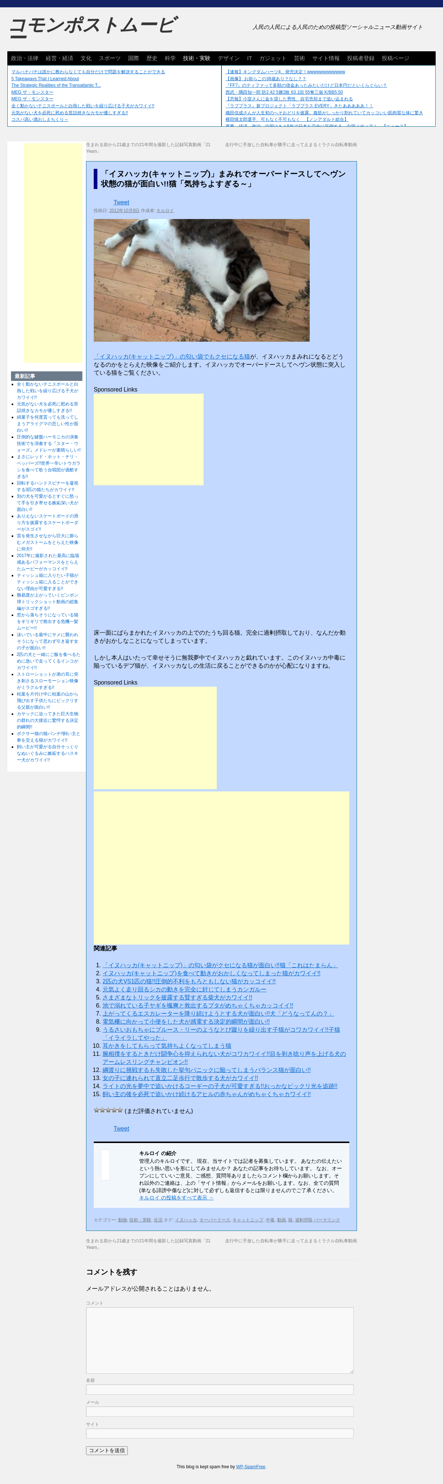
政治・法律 (24, 58)
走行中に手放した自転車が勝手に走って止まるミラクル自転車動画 (291, 144)
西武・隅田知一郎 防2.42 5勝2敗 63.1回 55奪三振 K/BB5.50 (284, 92)
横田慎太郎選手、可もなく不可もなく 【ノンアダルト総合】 (287, 119)
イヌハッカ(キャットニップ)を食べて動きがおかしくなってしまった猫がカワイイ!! (212, 973)
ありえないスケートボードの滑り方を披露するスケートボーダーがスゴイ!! (47, 522)
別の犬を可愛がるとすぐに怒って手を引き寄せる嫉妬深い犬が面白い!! (47, 503)
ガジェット (273, 58)
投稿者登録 (361, 58)
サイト (92, 1424)
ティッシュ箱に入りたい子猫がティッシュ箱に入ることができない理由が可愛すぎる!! (47, 582)
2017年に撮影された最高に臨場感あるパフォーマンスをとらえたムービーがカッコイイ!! (48, 562)
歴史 (151, 58)
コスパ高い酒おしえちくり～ (39, 119)
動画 (281, 1220)
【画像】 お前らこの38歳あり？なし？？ (266, 78)
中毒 (270, 1220)
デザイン (229, 58)
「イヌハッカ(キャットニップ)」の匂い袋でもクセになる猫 (172, 356)
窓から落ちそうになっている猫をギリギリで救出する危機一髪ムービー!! (47, 621)
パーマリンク (327, 1220)
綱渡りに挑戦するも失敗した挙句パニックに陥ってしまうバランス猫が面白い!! (207, 1070)
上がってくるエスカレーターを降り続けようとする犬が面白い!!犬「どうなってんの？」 (218, 1013)
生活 (158, 1220)
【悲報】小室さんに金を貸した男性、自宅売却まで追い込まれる (289, 98)
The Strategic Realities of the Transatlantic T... (56, 85)
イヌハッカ (186, 1220)
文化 (86, 58)
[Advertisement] (149, 439)
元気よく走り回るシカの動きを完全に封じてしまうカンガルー (185, 989)
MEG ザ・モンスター (32, 92)
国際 (133, 58)
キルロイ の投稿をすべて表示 (176, 1198)
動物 (122, 1220)
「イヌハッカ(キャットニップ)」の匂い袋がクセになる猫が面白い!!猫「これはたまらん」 (220, 965)
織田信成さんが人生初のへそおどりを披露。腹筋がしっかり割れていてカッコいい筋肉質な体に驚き (324, 112)
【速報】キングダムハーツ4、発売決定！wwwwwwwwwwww (285, 71)
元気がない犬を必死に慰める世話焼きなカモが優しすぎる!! (69, 112)
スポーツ (110, 58)
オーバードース (215, 1220)
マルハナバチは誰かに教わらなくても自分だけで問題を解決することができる (88, 71)
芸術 (299, 58)
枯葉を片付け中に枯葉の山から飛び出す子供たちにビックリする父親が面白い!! (47, 700)
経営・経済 (59, 58)
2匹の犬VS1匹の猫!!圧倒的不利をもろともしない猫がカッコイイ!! (189, 981)
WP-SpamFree (250, 1466)
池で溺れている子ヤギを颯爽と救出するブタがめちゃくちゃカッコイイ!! (198, 1005)
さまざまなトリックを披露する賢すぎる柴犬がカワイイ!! (177, 997)
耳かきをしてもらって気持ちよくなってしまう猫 (167, 1046)
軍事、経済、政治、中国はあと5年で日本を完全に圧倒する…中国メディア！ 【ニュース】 (317, 126)
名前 (90, 1380)
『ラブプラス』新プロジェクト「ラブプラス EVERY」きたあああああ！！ (299, 105)
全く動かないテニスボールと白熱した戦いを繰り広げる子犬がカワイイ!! (83, 105)
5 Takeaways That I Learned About (45, 78)
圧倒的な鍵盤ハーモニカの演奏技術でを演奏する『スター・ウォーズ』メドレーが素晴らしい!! (49, 443)
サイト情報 (326, 58)
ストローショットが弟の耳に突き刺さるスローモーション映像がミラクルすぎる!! (47, 681)
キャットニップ (247, 1220)
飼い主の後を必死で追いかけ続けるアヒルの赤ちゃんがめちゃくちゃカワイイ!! (207, 1094)
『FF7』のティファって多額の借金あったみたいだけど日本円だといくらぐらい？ (306, 85)
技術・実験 (197, 58)
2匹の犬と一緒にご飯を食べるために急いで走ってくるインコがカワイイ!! (49, 661)
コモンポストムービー (91, 31)
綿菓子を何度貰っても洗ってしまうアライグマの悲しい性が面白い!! (47, 424)
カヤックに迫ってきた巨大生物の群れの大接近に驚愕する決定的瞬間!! (47, 720)
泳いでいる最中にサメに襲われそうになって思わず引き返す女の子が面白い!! (47, 641)
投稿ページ (395, 58)
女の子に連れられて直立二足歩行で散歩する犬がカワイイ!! (180, 1078)
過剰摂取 (304, 1220)
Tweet (121, 202)
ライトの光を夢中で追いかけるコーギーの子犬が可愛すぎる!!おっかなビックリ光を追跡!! (220, 1086)
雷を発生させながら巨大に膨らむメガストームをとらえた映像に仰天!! (47, 542)
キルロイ (165, 210)
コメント (95, 1303)
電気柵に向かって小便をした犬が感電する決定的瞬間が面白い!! (186, 1022)
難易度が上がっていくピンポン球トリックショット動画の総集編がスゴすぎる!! (47, 602)
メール (92, 1402)
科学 (170, 58)
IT (249, 58)
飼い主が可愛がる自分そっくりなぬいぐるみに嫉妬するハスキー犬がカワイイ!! (47, 753)
